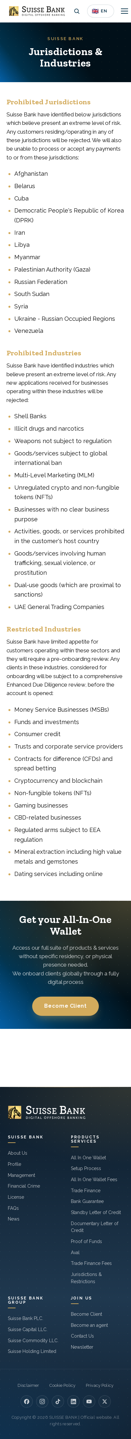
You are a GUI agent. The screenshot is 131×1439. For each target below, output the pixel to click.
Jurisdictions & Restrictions (86, 1278)
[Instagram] (42, 1401)
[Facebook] (26, 1401)
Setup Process (86, 1168)
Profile (14, 1164)
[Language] (100, 11)
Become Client (65, 1006)
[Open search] (76, 11)
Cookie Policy (62, 1385)
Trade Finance (85, 1190)
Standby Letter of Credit (96, 1212)
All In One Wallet (88, 1157)
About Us (17, 1153)
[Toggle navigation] (124, 11)
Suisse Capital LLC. (27, 1329)
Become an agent (89, 1325)
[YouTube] (89, 1401)
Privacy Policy (99, 1385)
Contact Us (82, 1336)
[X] (104, 1401)
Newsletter (82, 1347)
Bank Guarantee (87, 1201)
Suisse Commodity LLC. (33, 1340)
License (16, 1197)
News (14, 1219)
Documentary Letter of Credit (94, 1227)
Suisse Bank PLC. (25, 1318)
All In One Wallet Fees (94, 1179)
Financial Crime (24, 1186)
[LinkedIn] (73, 1401)
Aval (75, 1252)
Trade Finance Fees (91, 1263)
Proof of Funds (86, 1241)
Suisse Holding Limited (32, 1351)
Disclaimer (28, 1385)
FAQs (13, 1208)
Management (21, 1175)
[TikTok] (58, 1401)
